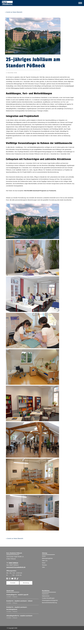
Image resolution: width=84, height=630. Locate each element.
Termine (44, 565)
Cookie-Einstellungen (48, 598)
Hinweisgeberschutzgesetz (50, 600)
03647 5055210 (13, 562)
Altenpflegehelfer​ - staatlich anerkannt (19, 615)
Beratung (26, 583)
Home (44, 556)
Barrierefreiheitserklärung (49, 602)
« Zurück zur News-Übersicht (13, 12)
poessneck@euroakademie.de (15, 567)
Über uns (44, 560)
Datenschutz (45, 596)
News (43, 562)
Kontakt (12, 583)
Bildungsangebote (47, 558)
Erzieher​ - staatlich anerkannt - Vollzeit (19, 601)
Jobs (43, 567)
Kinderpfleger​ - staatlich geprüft (17, 594)
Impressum (45, 593)
